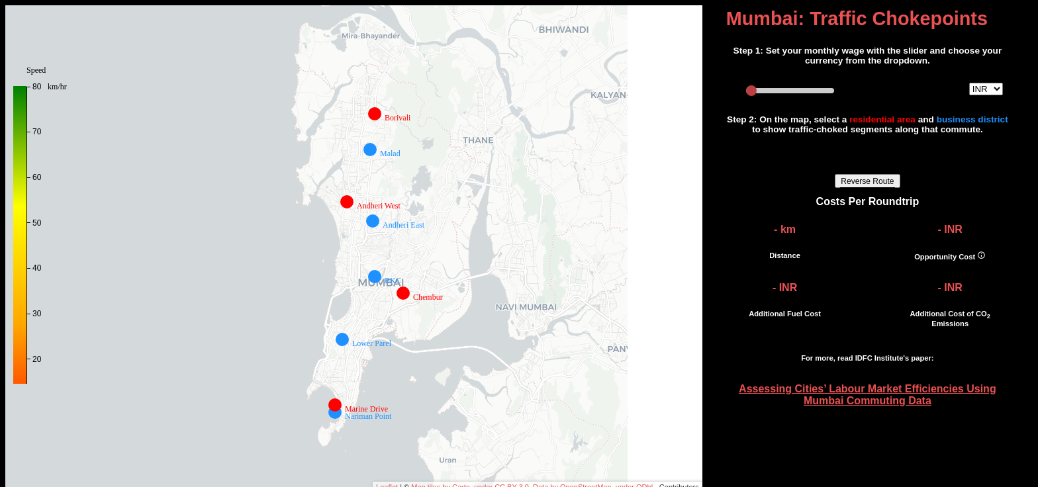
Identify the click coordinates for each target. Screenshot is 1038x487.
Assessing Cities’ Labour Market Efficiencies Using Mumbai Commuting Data (867, 394)
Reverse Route (867, 181)
